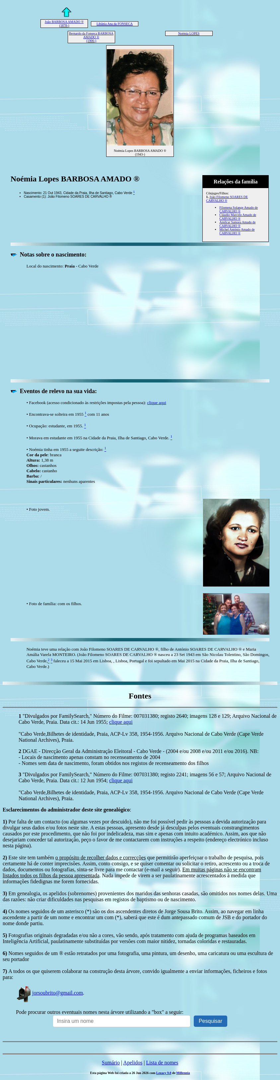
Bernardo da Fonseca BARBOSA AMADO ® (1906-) (91, 37)
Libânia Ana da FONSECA (115, 24)
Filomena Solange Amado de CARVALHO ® (238, 209)
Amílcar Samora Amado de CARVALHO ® (237, 224)
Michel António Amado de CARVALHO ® (236, 231)
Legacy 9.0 (164, 1073)
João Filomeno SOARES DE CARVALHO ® (227, 198)
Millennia (183, 1073)
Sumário (111, 1062)
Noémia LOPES (189, 33)
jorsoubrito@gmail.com (49, 993)
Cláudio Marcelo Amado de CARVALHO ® (237, 216)
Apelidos (132, 1062)
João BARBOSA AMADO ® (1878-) (64, 23)
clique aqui (156, 402)
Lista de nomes (162, 1062)
